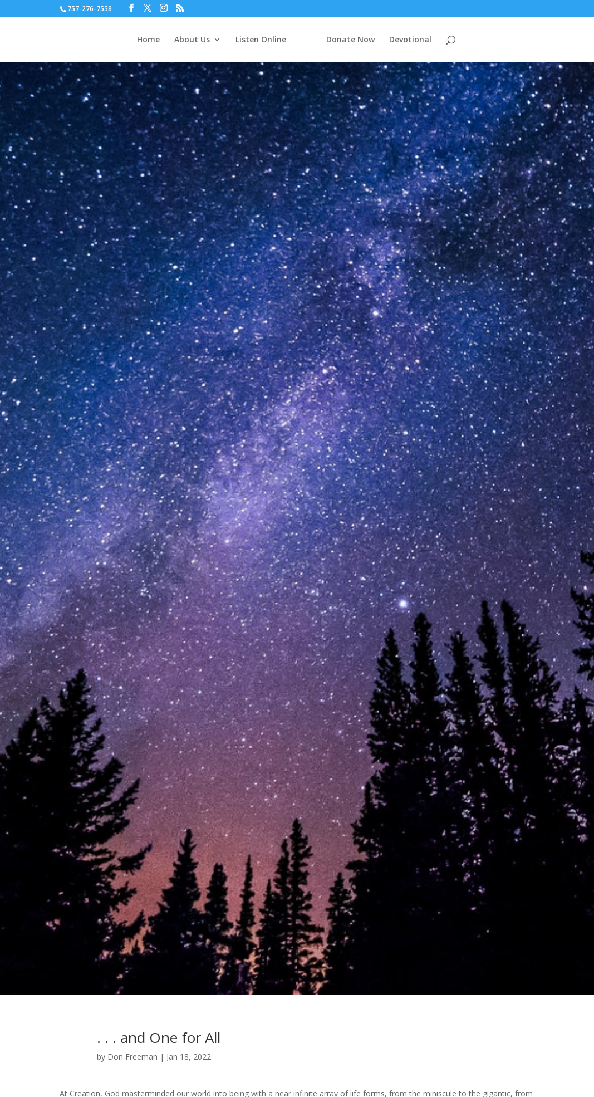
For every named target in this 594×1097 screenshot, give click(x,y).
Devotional (410, 40)
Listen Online (260, 40)
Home (148, 40)
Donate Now (350, 40)
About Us (192, 40)
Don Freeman (132, 1056)
